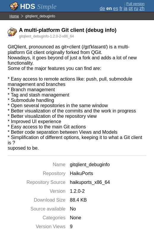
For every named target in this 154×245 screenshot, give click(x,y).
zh (142, 8)
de (102, 8)
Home (14, 16)
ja (125, 8)
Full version (135, 4)
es (115, 8)
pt (131, 8)
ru (136, 8)
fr (120, 8)
